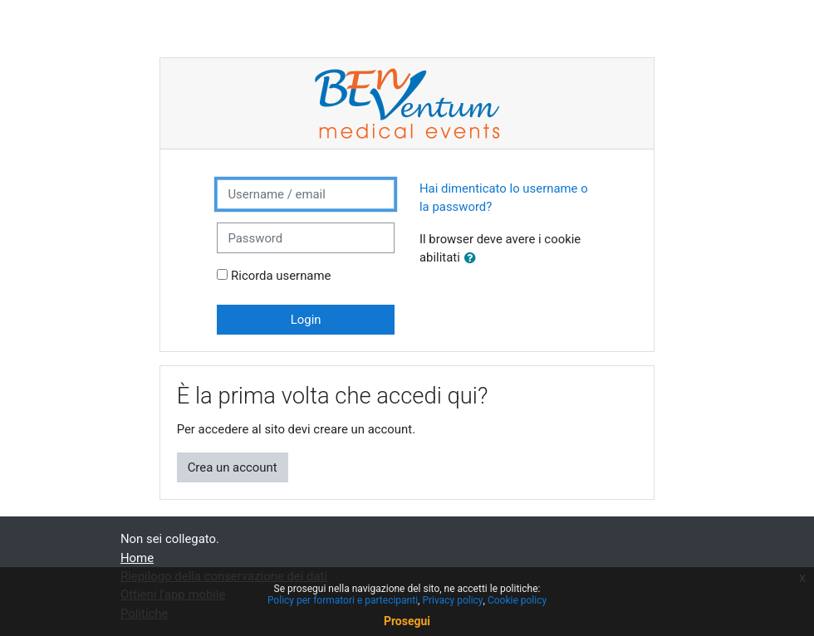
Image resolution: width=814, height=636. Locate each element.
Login (306, 319)
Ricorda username (281, 275)
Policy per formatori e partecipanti (342, 600)
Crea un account (232, 467)
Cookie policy (517, 600)
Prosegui (407, 621)
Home (137, 557)
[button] (473, 258)
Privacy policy (452, 600)
